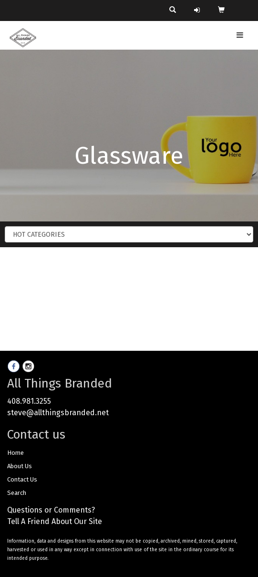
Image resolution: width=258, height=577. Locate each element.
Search (16, 492)
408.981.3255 (29, 401)
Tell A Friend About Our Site (54, 521)
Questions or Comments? (51, 509)
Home (15, 452)
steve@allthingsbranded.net (58, 412)
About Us (19, 466)
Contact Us (22, 479)
